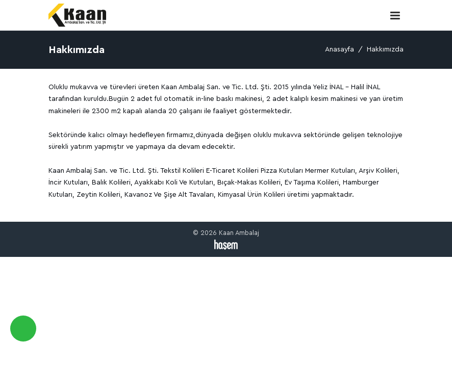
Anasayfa (339, 49)
